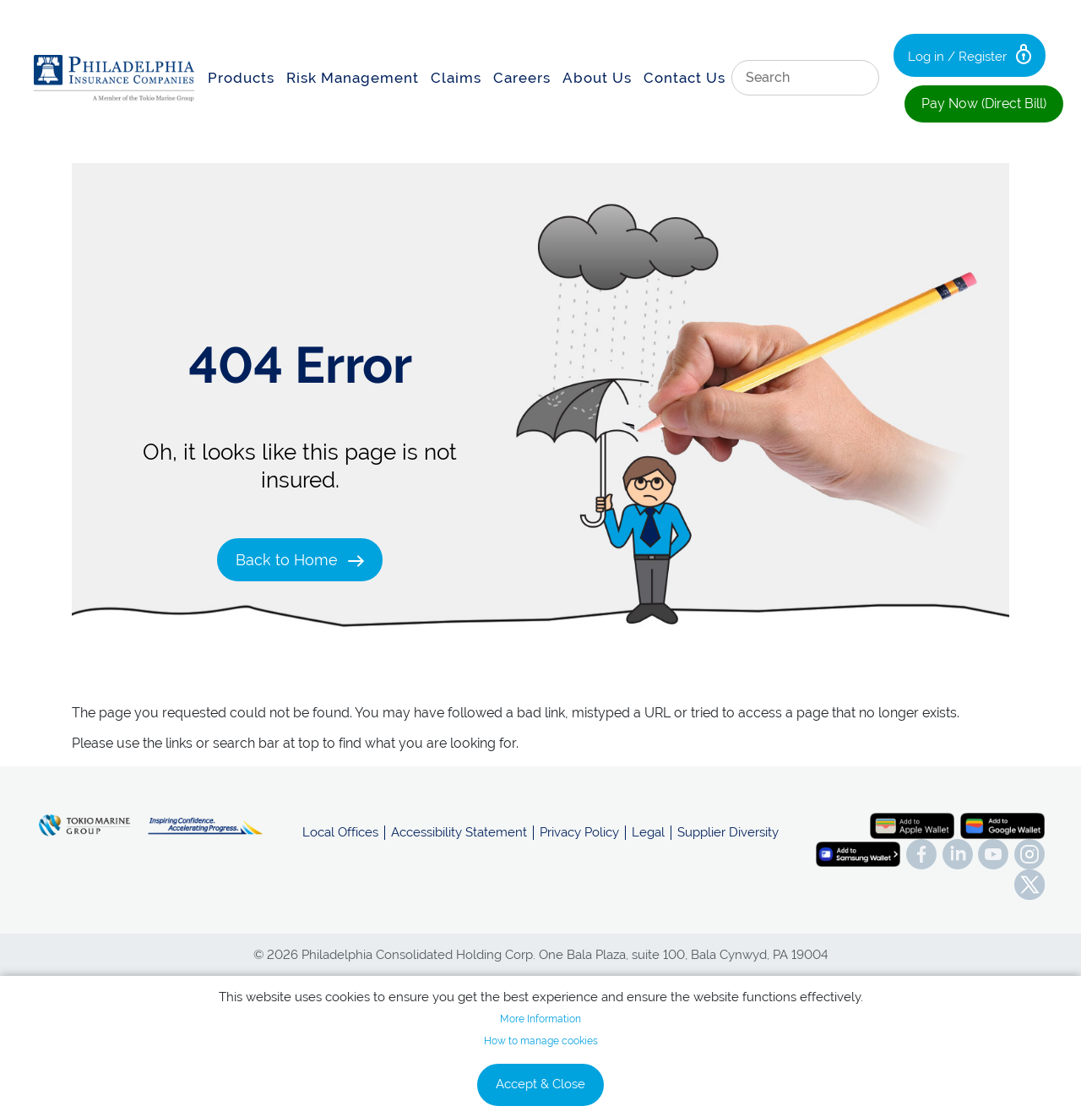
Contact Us (684, 77)
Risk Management (352, 77)
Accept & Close (540, 1084)
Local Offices (340, 832)
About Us (597, 77)
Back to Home (300, 560)
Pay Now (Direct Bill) (983, 103)
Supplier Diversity (728, 832)
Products (241, 77)
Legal (648, 832)
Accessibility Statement (459, 832)
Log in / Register (969, 54)
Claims (456, 77)
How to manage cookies (541, 1041)
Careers (522, 77)
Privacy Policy (579, 832)
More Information (540, 1019)
